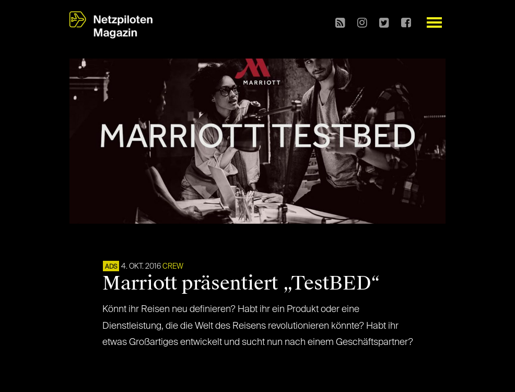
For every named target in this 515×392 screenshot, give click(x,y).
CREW (172, 266)
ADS (111, 267)
